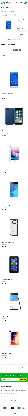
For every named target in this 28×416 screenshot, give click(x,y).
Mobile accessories (9, 11)
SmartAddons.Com (19, 410)
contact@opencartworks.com (10, 393)
